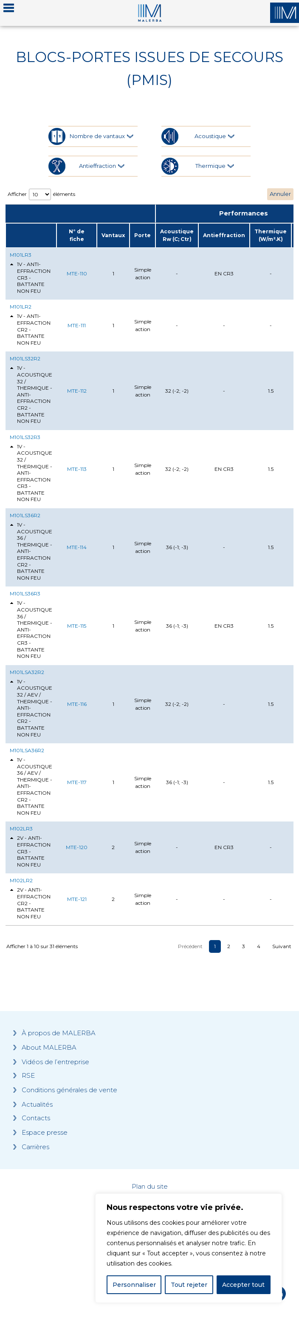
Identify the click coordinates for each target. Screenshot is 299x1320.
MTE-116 (77, 704)
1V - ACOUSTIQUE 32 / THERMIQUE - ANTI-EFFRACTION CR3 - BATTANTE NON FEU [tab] (31, 473)
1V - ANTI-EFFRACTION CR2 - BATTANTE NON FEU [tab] (30, 329)
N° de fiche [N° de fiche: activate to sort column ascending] (77, 235)
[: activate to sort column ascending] (31, 235)
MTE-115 (76, 626)
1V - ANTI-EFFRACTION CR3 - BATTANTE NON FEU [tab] (30, 277)
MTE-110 (77, 273)
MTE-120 (76, 847)
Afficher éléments (41, 194)
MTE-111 (77, 325)
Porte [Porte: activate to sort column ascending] (142, 235)
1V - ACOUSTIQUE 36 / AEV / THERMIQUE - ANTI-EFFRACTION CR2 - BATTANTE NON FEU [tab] (31, 786)
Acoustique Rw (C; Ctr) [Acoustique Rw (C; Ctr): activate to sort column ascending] (177, 235)
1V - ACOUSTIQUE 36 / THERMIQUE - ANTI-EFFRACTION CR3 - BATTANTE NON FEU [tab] (31, 629)
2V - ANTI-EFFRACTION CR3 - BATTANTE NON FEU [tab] (30, 851)
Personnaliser (134, 1285)
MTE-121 (77, 899)
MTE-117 (77, 782)
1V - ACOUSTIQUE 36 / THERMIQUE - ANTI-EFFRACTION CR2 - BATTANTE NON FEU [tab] (31, 551)
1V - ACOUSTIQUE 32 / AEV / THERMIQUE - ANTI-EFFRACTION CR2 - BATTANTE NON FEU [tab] (31, 708)
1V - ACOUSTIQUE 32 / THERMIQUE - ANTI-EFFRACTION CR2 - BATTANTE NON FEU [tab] (31, 394)
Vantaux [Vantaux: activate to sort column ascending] (113, 235)
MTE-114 (77, 547)
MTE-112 (77, 391)
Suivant (281, 946)
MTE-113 (77, 469)
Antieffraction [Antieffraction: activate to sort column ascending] (224, 235)
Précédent (190, 946)
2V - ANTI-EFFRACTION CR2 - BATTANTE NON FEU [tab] (30, 903)
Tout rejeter (189, 1285)
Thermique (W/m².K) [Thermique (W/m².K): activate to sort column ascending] (270, 235)
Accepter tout (243, 1285)
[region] (188, 1248)
